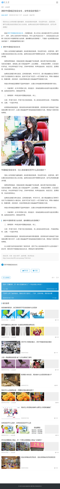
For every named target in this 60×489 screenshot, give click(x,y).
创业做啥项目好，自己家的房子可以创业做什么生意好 (19, 307)
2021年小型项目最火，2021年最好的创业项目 (36, 342)
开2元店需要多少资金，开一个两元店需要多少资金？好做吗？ (21, 440)
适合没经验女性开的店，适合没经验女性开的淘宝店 (38, 457)
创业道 (24, 486)
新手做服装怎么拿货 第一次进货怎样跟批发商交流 (17, 325)
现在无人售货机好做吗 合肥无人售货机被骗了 (36, 407)
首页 (2, 7)
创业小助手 (4, 15)
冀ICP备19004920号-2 (36, 486)
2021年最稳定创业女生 (15, 33)
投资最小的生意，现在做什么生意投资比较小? (36, 374)
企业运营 (25, 15)
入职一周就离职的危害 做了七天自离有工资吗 (16, 357)
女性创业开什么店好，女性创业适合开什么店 (16, 423)
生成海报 (6, 277)
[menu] (57, 2)
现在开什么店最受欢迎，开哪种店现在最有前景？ (17, 390)
